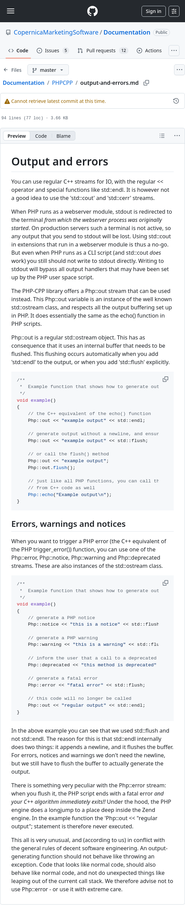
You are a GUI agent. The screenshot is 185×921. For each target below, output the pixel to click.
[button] (166, 379)
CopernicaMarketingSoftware (56, 32)
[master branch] (48, 69)
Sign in (153, 11)
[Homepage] (92, 11)
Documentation (126, 32)
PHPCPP (62, 82)
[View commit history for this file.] (176, 101)
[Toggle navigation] (10, 11)
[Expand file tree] (12, 69)
